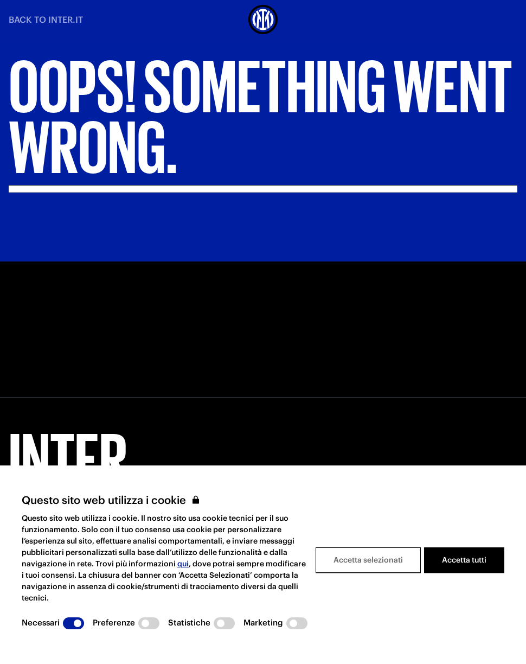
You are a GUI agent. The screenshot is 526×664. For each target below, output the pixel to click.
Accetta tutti (464, 560)
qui (183, 564)
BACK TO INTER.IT (46, 19)
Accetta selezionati (368, 560)
